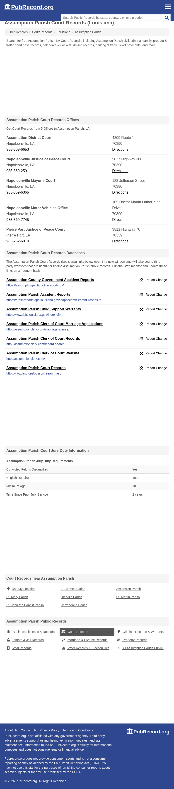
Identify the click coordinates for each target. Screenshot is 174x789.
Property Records (131, 640)
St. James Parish (73, 589)
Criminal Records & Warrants (140, 632)
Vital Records (18, 648)
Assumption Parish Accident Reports (38, 294)
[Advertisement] (87, 81)
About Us (11, 730)
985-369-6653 (17, 149)
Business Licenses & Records (30, 632)
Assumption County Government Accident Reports (50, 280)
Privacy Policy (49, 730)
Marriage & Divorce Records (84, 640)
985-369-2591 (17, 171)
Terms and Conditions (78, 730)
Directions (120, 149)
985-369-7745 (17, 220)
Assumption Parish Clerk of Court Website (42, 353)
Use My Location (20, 589)
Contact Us (28, 730)
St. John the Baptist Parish (25, 605)
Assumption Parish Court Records (35, 368)
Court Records (74, 632)
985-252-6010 (17, 241)
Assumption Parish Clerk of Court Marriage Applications (54, 324)
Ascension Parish (128, 589)
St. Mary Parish (17, 597)
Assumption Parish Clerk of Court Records (43, 338)
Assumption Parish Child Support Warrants (43, 309)
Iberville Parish (71, 597)
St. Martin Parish (128, 597)
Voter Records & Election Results (87, 648)
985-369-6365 (17, 192)
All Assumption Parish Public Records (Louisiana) (142, 648)
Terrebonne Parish (74, 605)
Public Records (17, 32)
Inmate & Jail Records (25, 640)
